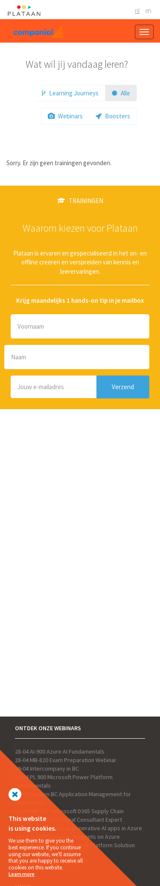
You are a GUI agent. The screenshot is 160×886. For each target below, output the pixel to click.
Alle (121, 93)
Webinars (65, 116)
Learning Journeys (70, 93)
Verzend (123, 387)
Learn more (22, 874)
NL (137, 10)
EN (148, 10)
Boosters (113, 116)
